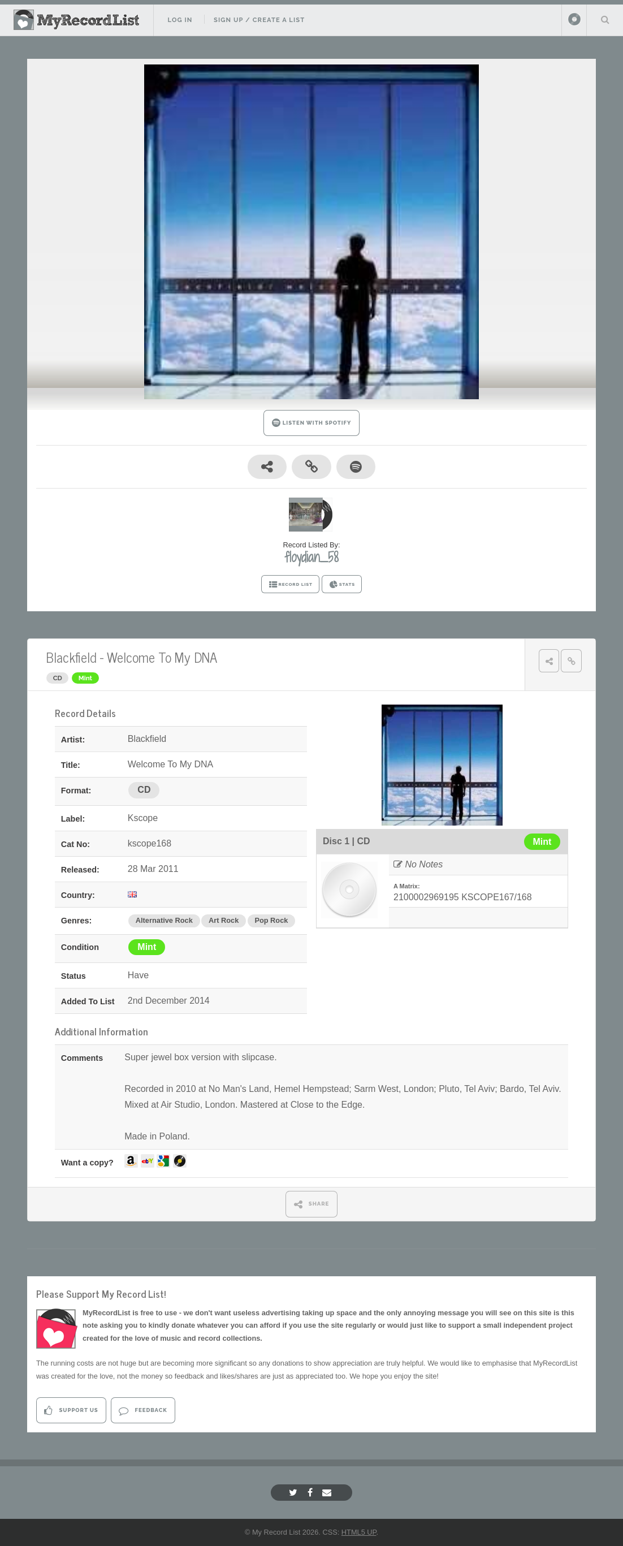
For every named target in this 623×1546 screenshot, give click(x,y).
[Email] (328, 1492)
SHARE (312, 1204)
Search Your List (605, 19)
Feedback (143, 1410)
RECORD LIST (290, 585)
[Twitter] (294, 1492)
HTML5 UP (359, 1532)
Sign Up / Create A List (259, 20)
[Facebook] (311, 1492)
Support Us (71, 1410)
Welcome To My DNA (162, 657)
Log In (179, 20)
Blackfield (71, 657)
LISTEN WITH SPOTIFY (312, 422)
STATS (341, 585)
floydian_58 (311, 557)
